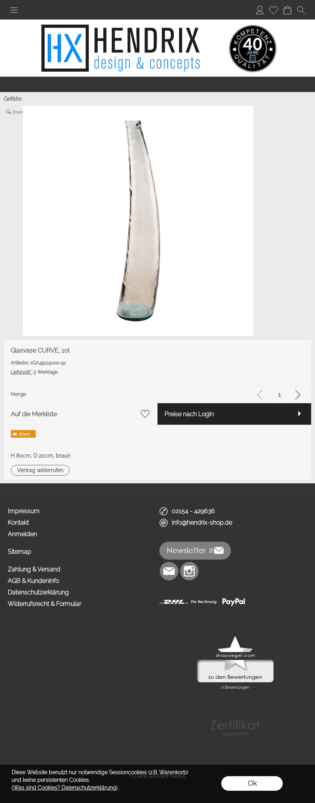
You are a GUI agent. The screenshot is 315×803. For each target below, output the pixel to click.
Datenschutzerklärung (38, 592)
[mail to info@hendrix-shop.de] (169, 571)
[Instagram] (189, 571)
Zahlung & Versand (34, 569)
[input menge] (279, 394)
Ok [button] (252, 783)
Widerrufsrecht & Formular (44, 604)
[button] (14, 10)
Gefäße (13, 99)
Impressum (24, 511)
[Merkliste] (274, 10)
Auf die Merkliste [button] (34, 414)
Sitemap (19, 551)
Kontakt (18, 522)
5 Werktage (34, 372)
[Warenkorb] (287, 10)
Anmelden (22, 534)
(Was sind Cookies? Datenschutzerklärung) (65, 788)
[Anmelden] (260, 10)
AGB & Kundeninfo (33, 581)
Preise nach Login (189, 414)
